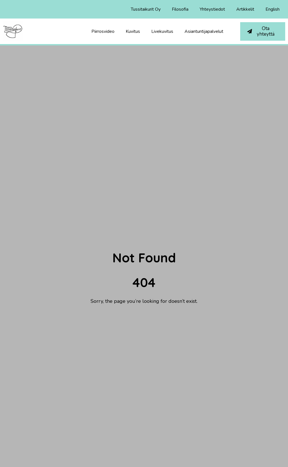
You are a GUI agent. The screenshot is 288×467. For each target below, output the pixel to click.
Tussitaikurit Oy (146, 9)
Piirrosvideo (102, 31)
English (273, 9)
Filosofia (180, 9)
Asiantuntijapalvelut (203, 31)
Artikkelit (245, 9)
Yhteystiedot (212, 9)
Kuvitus (133, 31)
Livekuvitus (162, 31)
